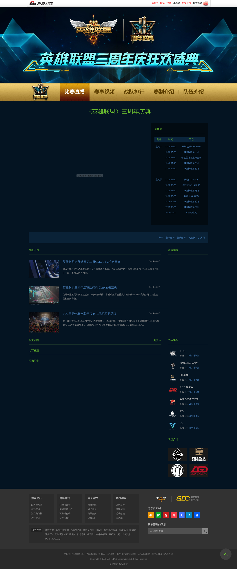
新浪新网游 (88, 530)
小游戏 (176, 3)
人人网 (201, 237)
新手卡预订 (64, 518)
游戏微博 (120, 504)
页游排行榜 (64, 513)
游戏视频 (123, 530)
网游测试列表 (66, 509)
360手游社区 (101, 534)
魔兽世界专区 (61, 534)
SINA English (144, 554)
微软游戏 (120, 509)
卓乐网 (90, 534)
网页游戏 (197, 3)
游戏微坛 (120, 513)
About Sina (79, 554)
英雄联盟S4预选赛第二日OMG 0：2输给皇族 (91, 261)
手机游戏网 (114, 534)
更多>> (157, 340)
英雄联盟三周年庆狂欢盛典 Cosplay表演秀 (90, 287)
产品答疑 (168, 554)
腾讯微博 (181, 237)
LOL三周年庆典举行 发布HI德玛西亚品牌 (89, 313)
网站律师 (131, 554)
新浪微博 (170, 237)
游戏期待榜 (36, 513)
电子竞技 (92, 513)
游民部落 (92, 509)
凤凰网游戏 (75, 530)
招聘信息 (121, 554)
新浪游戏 (49, 530)
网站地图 (90, 554)
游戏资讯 (36, 498)
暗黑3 (72, 534)
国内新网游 (36, 504)
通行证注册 (157, 554)
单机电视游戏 (62, 530)
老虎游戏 (80, 534)
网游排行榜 (64, 504)
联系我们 (111, 554)
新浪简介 (68, 554)
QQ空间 (191, 237)
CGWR (99, 530)
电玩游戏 (92, 504)
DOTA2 (91, 518)
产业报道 (35, 518)
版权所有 (123, 564)
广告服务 (100, 554)
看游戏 (119, 518)
